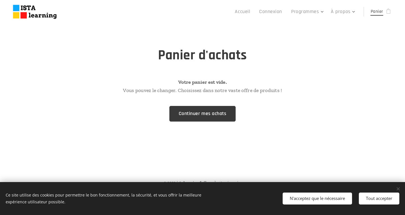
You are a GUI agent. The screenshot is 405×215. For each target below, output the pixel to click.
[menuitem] (253, 12)
